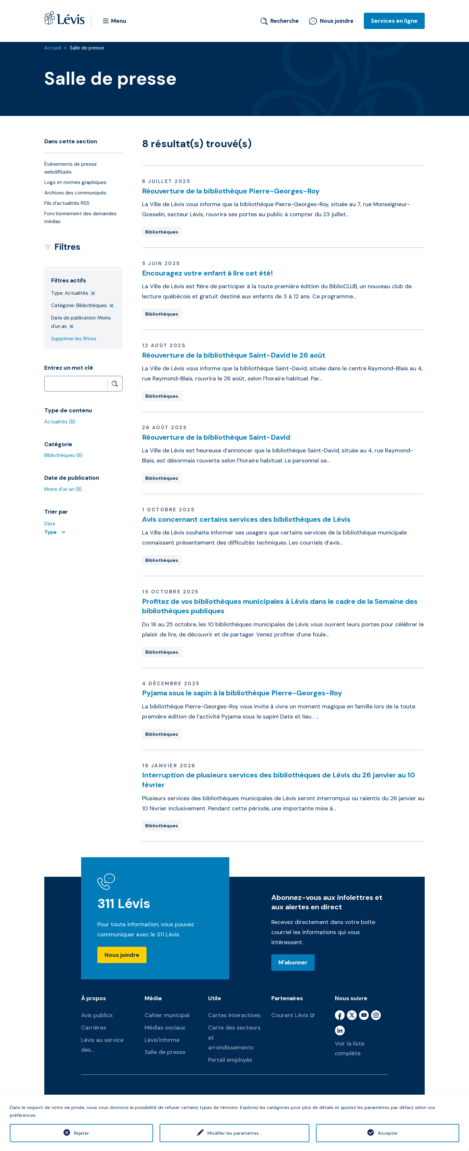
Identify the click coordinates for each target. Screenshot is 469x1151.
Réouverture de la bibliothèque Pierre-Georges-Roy (231, 191)
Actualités (59, 422)
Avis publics (97, 1015)
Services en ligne (394, 20)
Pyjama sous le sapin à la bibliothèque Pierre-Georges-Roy (242, 693)
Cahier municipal (167, 1015)
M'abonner (292, 962)
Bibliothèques (63, 455)
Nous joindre (331, 21)
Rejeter (81, 1133)
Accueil (52, 48)
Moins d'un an (63, 489)
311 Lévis (123, 903)
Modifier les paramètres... (234, 1133)
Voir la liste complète (349, 1048)
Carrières (93, 1027)
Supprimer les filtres (73, 338)
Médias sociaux (165, 1027)
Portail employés (230, 1059)
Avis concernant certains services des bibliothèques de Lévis (246, 519)
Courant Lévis (289, 1015)
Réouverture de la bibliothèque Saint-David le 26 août (233, 355)
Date (49, 523)
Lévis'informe (162, 1040)
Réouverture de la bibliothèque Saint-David (216, 437)
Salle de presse (87, 48)
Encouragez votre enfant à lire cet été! (207, 273)
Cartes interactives (234, 1015)
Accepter (388, 1133)
